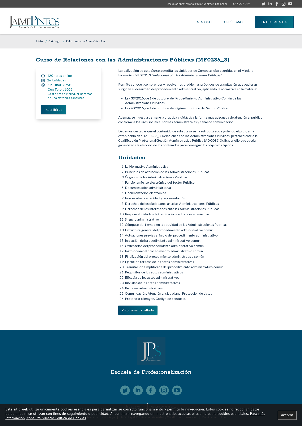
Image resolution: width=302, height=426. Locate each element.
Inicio (39, 41)
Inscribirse (53, 109)
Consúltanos (233, 22)
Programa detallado (138, 310)
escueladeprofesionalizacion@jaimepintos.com (197, 3)
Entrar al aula (274, 22)
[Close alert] (287, 415)
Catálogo (203, 22)
